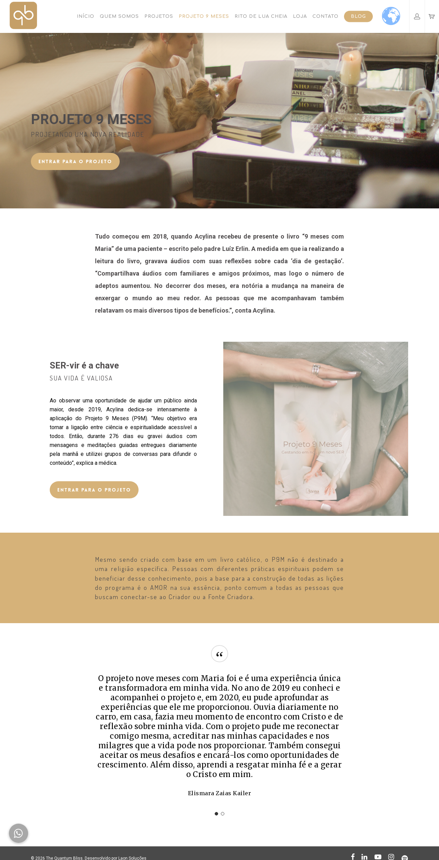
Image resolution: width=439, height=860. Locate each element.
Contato (325, 16)
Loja (300, 16)
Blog (358, 16)
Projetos (158, 16)
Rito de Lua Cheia (261, 16)
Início (85, 16)
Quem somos (119, 16)
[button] (18, 833)
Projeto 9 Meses (204, 16)
